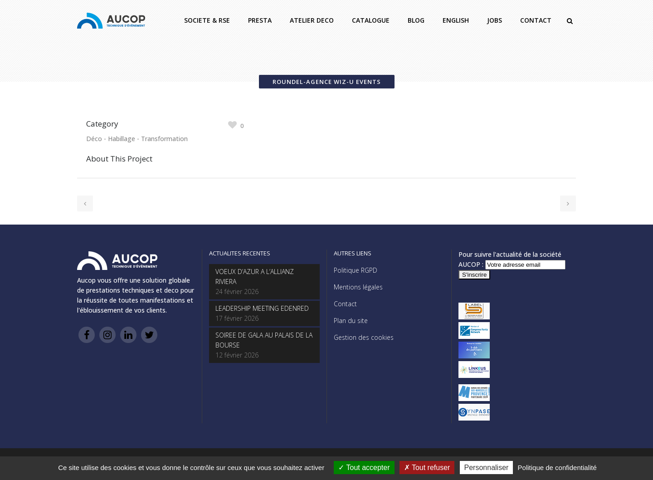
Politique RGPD (355, 270)
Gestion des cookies (364, 337)
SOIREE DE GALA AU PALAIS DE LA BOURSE (263, 340)
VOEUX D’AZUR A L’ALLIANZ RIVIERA (254, 276)
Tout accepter (364, 467)
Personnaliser (486, 467)
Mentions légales (358, 287)
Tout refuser (427, 467)
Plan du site (351, 320)
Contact (345, 303)
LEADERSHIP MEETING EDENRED (262, 308)
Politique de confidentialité (557, 467)
